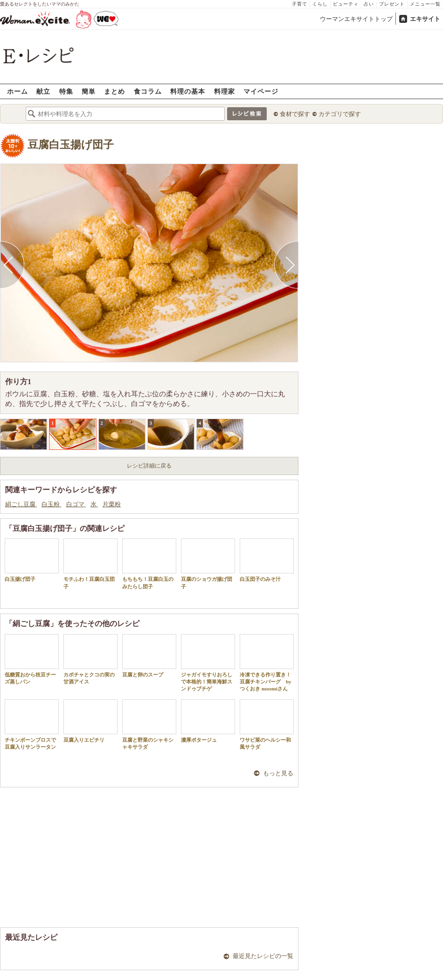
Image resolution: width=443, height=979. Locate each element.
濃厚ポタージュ (208, 721)
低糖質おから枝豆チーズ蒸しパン (32, 659)
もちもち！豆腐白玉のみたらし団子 (149, 563)
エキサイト (425, 18)
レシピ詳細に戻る (149, 465)
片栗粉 (112, 504)
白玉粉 (51, 504)
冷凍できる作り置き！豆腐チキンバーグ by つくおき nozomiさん (267, 663)
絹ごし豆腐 (21, 504)
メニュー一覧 (425, 4)
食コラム (148, 91)
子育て (299, 4)
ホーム (17, 91)
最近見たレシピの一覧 (263, 955)
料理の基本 (187, 91)
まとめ (114, 91)
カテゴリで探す (339, 113)
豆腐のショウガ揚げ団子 (208, 563)
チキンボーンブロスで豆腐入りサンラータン (32, 724)
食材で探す (295, 113)
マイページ (260, 91)
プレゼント (392, 4)
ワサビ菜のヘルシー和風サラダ (267, 724)
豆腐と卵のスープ (149, 655)
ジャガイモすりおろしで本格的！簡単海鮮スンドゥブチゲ (208, 663)
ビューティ (346, 4)
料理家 (224, 91)
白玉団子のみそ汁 (267, 560)
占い (369, 4)
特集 (66, 91)
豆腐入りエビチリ (90, 721)
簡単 (89, 91)
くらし (320, 4)
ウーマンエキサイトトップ (356, 18)
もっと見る (278, 773)
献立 (43, 91)
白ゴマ (76, 504)
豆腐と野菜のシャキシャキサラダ (149, 724)
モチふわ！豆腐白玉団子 (90, 563)
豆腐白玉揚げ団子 (71, 145)
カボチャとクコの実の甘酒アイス (90, 659)
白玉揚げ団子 (32, 560)
